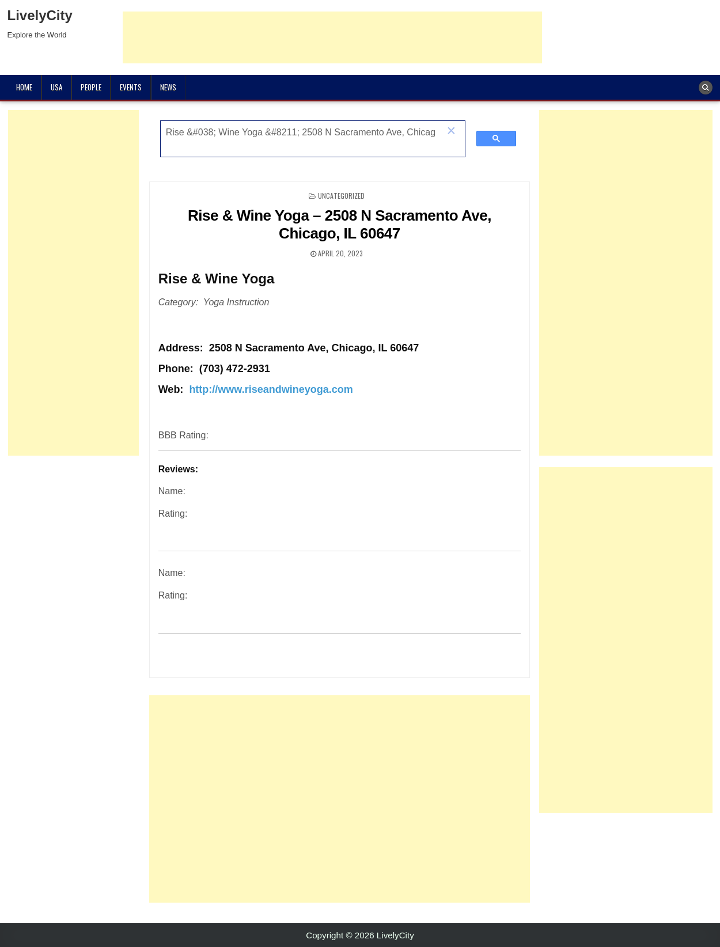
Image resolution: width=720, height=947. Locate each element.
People (91, 87)
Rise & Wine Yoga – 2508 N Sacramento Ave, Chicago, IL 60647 (339, 224)
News (168, 87)
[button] (451, 132)
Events (131, 87)
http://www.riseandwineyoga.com (271, 389)
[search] (300, 132)
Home (24, 87)
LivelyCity (40, 15)
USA (56, 87)
